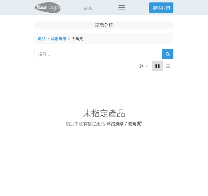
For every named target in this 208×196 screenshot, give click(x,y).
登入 (87, 7)
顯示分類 (104, 25)
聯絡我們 (161, 7)
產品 (41, 38)
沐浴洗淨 (58, 38)
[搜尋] (167, 54)
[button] (143, 66)
